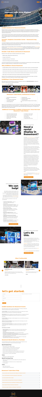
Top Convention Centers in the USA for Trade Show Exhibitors (24, 391)
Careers (29, 382)
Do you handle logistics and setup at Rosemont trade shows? (12, 362)
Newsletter (29, 386)
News (22, 379)
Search (28, 387)
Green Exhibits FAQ (36, 388)
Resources (16, 379)
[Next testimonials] (39, 276)
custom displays (12, 49)
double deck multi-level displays (20, 49)
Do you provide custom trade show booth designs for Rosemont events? (14, 360)
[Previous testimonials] (3, 276)
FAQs (34, 379)
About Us (29, 379)
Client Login (16, 391)
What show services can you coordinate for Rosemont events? (13, 369)
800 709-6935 (8, 386)
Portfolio (16, 390)
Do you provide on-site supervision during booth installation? (12, 367)
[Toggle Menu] (40, 2)
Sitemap (29, 390)
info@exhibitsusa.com (8, 388)
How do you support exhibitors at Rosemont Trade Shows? (12, 374)
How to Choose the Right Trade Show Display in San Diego (23, 382)
